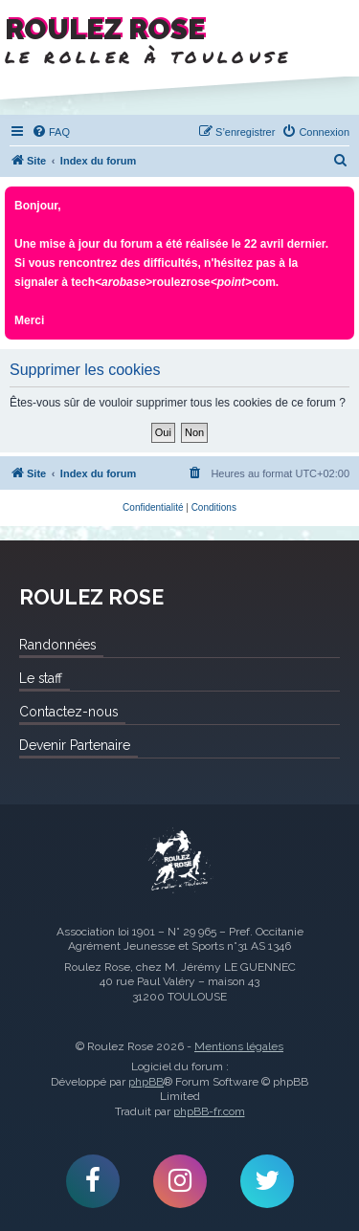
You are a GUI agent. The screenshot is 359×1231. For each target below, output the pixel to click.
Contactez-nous (68, 711)
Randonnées (57, 644)
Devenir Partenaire (74, 745)
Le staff (40, 678)
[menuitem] (51, 132)
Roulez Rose (180, 861)
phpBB (146, 1081)
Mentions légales (238, 1046)
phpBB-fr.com (209, 1111)
